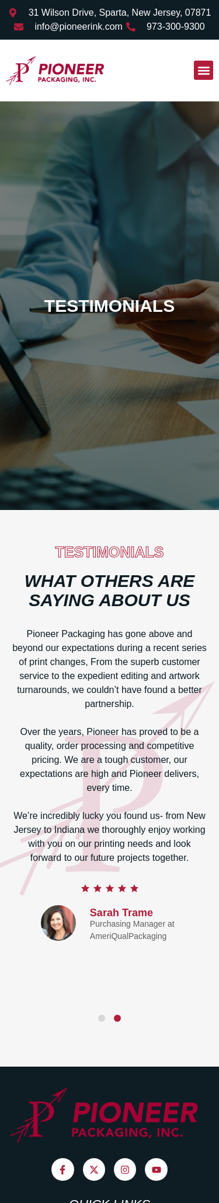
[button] (203, 70)
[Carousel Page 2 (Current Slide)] (117, 1018)
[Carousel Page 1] (101, 1018)
